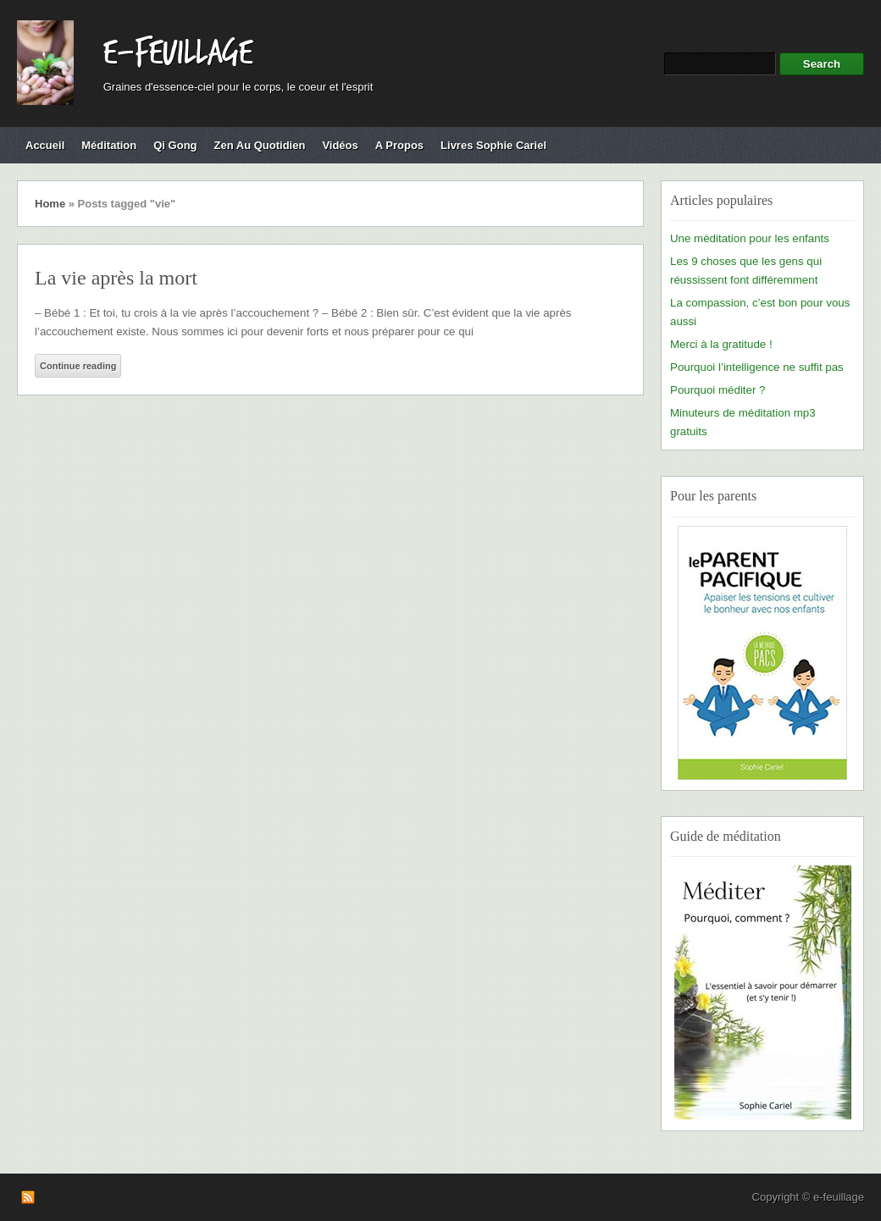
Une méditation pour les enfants (749, 238)
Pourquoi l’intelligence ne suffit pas (757, 367)
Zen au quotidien (260, 145)
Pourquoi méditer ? (717, 390)
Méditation (108, 145)
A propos (399, 145)
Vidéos (339, 145)
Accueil (44, 145)
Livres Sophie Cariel (493, 145)
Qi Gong (175, 145)
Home (50, 203)
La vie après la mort (116, 278)
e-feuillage (177, 53)
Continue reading (78, 366)
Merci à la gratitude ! (721, 344)
